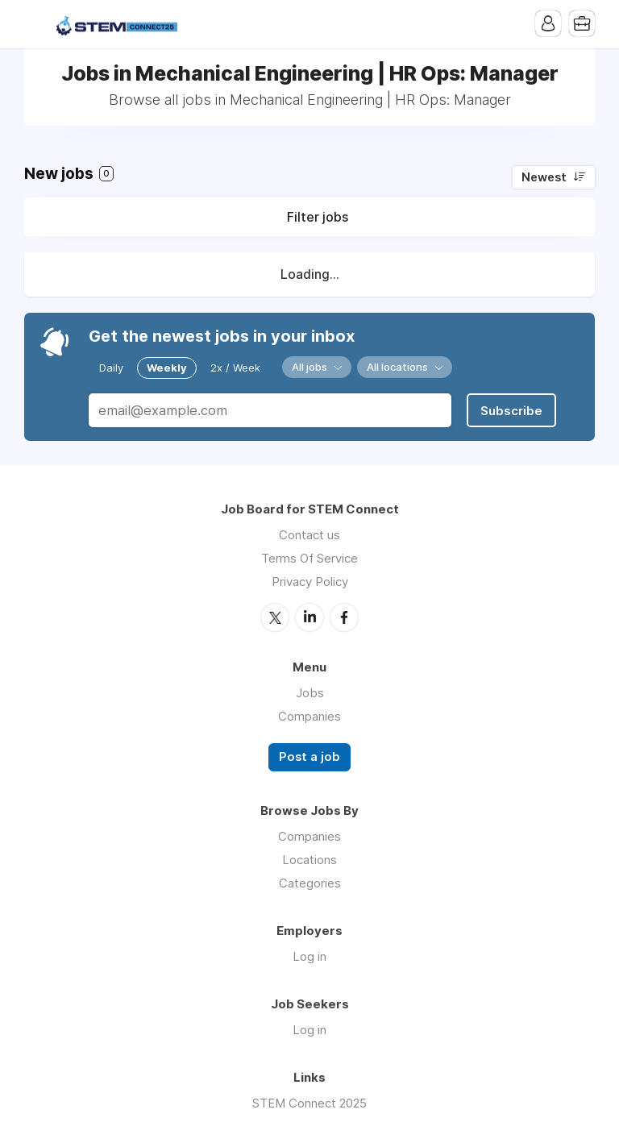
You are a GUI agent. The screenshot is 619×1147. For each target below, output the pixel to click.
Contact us (309, 534)
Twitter (275, 617)
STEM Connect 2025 (309, 1103)
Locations (309, 859)
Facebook (344, 617)
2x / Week (235, 367)
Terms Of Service (309, 558)
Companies (309, 716)
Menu (36, 24)
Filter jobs (317, 217)
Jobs (310, 692)
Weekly (167, 367)
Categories (310, 883)
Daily (111, 367)
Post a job (309, 757)
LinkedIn (309, 617)
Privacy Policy (310, 581)
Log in (309, 956)
